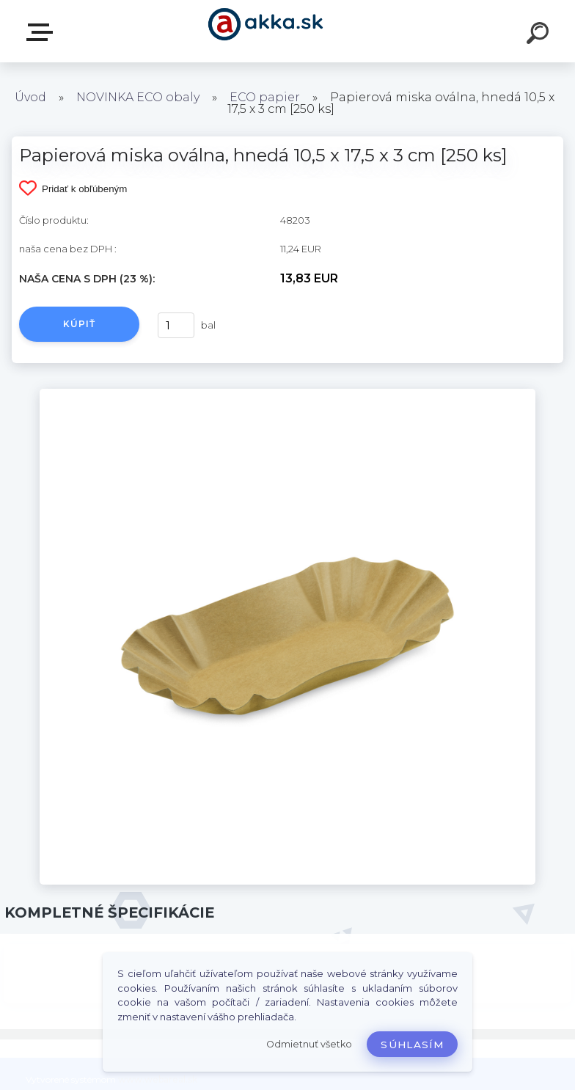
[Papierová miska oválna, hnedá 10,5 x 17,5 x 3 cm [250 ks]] (288, 393)
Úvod (30, 97)
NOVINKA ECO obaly (137, 97)
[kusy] (176, 325)
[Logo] (266, 31)
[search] (540, 35)
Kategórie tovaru (42, 32)
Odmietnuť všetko (309, 1044)
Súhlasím (412, 1044)
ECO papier (265, 97)
